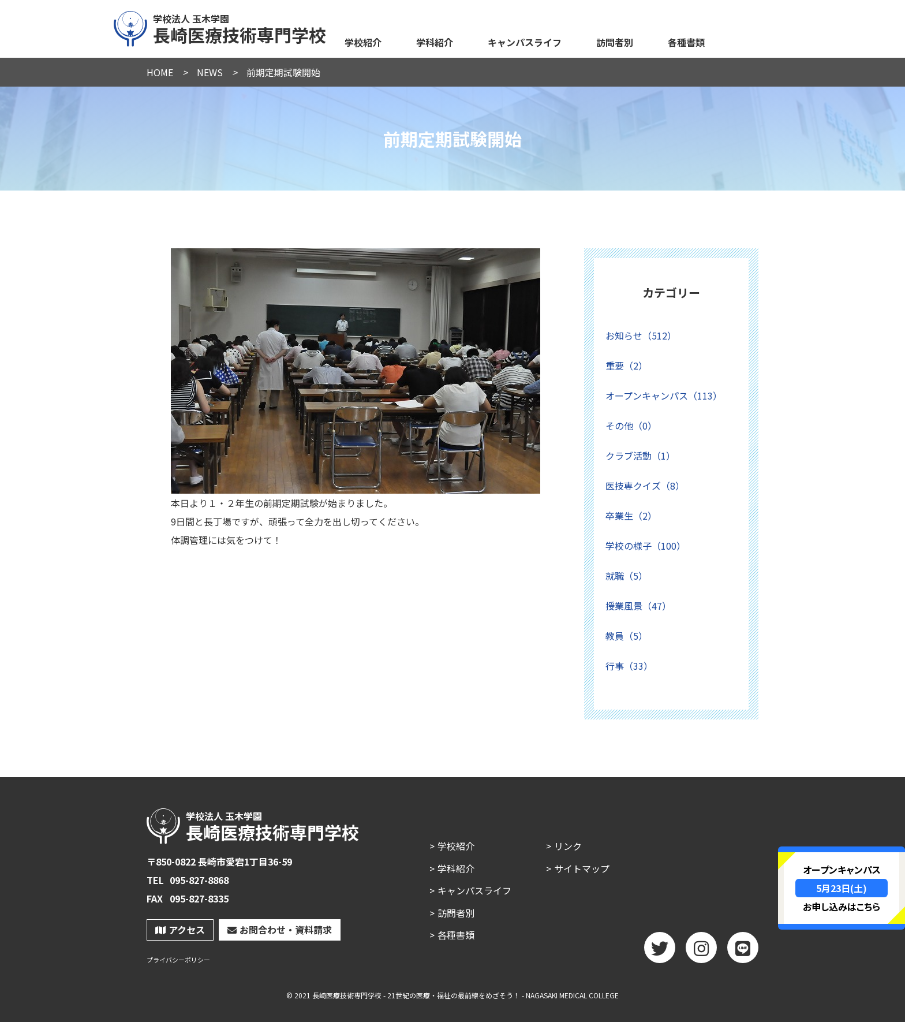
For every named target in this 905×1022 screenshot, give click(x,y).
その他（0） (631, 425)
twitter (659, 951)
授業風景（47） (638, 606)
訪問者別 (614, 42)
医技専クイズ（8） (645, 486)
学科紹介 (434, 42)
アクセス (180, 930)
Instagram (701, 951)
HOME (160, 72)
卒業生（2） (631, 516)
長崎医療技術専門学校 (220, 27)
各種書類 (686, 42)
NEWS (210, 72)
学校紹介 (363, 42)
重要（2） (626, 365)
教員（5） (626, 636)
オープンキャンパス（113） (663, 395)
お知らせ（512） (640, 335)
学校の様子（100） (645, 546)
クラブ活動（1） (640, 455)
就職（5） (626, 576)
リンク (568, 846)
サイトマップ (581, 868)
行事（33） (629, 666)
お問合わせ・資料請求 (279, 930)
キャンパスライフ (525, 42)
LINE (742, 951)
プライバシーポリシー (178, 960)
